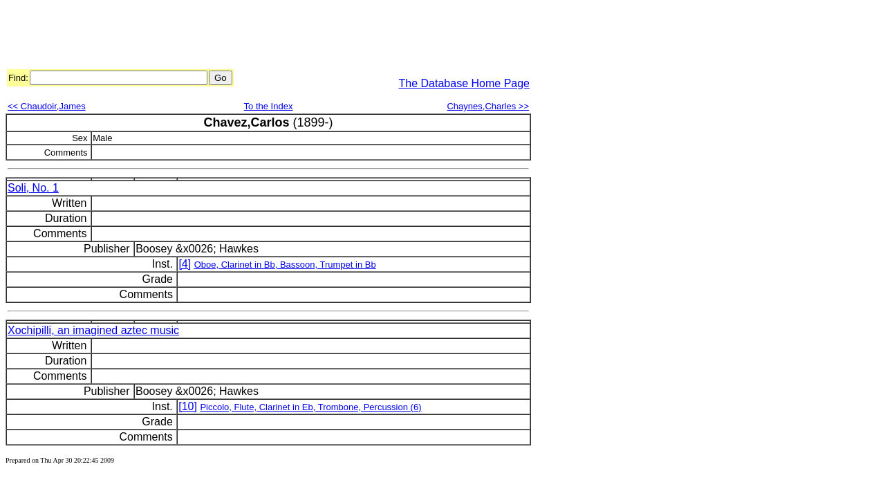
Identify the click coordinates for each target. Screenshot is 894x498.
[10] (187, 406)
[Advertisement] (257, 37)
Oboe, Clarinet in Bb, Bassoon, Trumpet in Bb (285, 264)
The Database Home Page (464, 83)
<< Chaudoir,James (47, 106)
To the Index (268, 106)
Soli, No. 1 (33, 188)
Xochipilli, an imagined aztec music (93, 330)
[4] (184, 264)
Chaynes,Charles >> (488, 106)
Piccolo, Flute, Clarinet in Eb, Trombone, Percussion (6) (310, 407)
